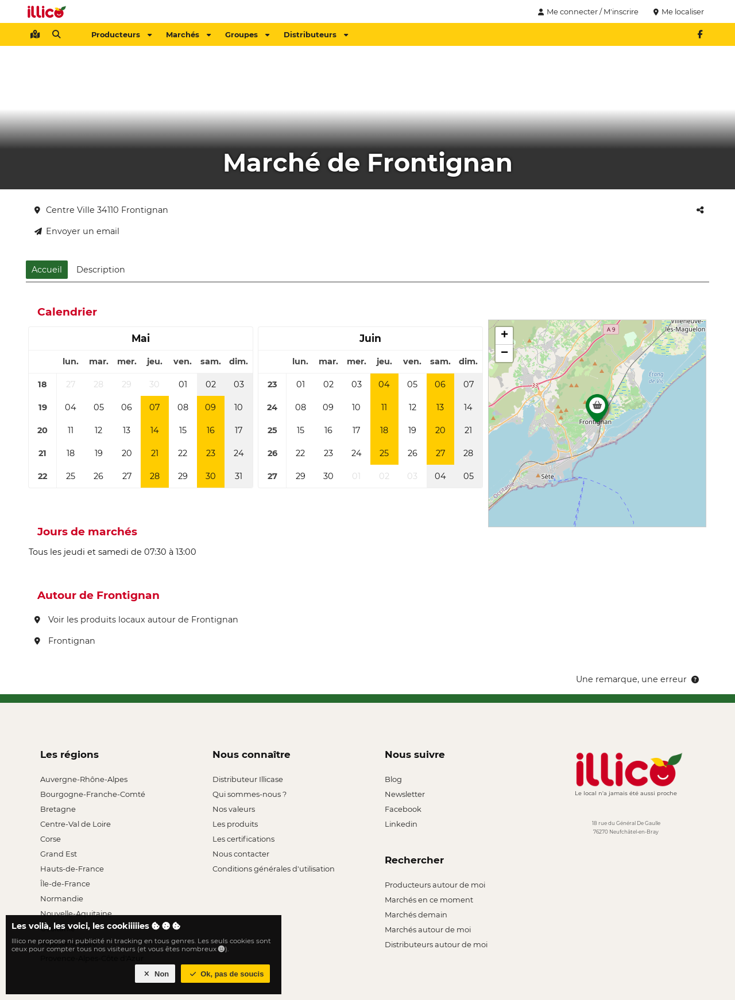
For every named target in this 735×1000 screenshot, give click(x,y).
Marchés (188, 34)
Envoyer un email (76, 231)
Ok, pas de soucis (225, 974)
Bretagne (58, 809)
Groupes (247, 34)
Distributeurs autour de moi (436, 944)
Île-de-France (65, 883)
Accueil (47, 269)
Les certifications (243, 838)
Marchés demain (416, 914)
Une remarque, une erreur (638, 679)
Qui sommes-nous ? (249, 794)
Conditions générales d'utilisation (273, 868)
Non (155, 974)
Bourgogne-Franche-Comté (92, 794)
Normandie (61, 898)
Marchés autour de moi (428, 929)
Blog (393, 779)
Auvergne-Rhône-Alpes (83, 779)
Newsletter (405, 794)
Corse (50, 838)
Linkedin (401, 823)
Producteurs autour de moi (435, 884)
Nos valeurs (233, 809)
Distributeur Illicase (247, 779)
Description (100, 269)
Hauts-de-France (72, 868)
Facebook (403, 809)
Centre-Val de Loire (75, 823)
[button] (597, 411)
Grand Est (58, 853)
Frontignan (64, 641)
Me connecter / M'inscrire (587, 11)
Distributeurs (316, 34)
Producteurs (121, 34)
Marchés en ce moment (429, 899)
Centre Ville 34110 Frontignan (101, 210)
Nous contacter (240, 853)
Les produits (235, 823)
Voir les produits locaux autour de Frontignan (136, 619)
